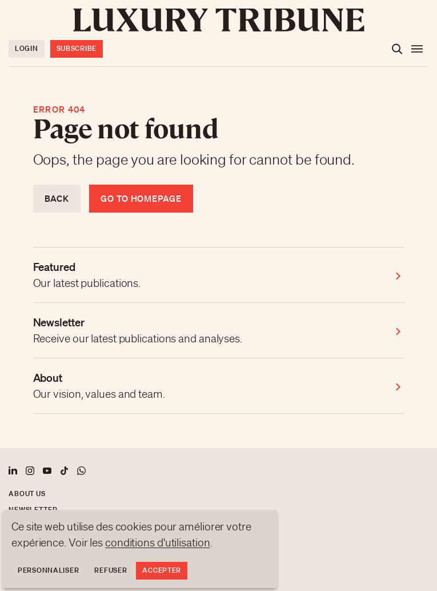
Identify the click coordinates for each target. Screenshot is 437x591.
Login (26, 48)
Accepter (161, 570)
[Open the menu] (417, 49)
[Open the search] (397, 49)
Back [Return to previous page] (57, 198)
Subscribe (77, 48)
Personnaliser (48, 570)
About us (27, 493)
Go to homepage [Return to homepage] (141, 198)
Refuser (110, 570)
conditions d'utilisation (157, 542)
